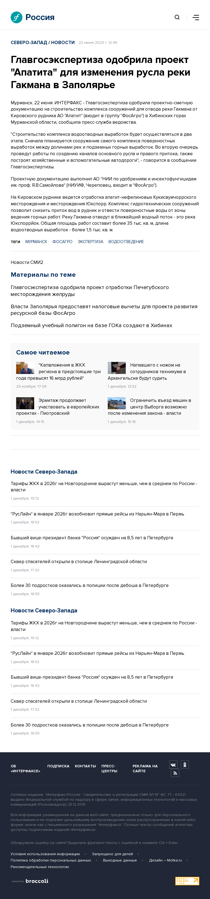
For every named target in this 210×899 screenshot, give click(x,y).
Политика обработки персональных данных (51, 860)
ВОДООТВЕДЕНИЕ (126, 241)
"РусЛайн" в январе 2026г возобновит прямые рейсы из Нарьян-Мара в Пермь (97, 514)
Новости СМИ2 (27, 262)
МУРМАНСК (36, 241)
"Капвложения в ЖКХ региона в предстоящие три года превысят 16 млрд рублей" (58, 371)
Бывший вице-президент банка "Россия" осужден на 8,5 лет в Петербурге (92, 538)
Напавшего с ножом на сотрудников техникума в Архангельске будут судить (147, 371)
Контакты (85, 766)
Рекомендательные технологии (40, 867)
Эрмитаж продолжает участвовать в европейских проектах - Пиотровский (57, 406)
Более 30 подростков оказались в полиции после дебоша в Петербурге (90, 585)
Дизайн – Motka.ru (165, 860)
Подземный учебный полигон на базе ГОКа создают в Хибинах (91, 325)
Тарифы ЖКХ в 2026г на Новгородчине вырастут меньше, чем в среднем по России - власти (104, 487)
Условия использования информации (45, 854)
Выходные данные (120, 860)
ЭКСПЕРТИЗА (90, 241)
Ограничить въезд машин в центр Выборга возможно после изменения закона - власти (149, 406)
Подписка (58, 766)
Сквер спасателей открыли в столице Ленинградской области (79, 561)
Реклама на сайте (145, 768)
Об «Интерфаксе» (25, 768)
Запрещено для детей (112, 854)
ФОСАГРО (62, 241)
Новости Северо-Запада (44, 471)
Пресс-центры (109, 768)
